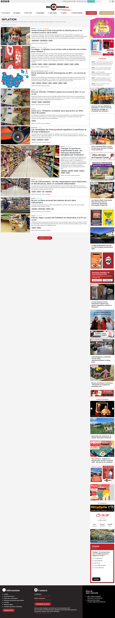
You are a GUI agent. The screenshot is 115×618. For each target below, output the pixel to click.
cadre (33, 83)
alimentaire (34, 208)
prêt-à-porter (60, 64)
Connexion (107, 280)
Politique (46, 28)
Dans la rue (97, 563)
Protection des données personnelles (14, 600)
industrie (55, 83)
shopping (66, 64)
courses (33, 191)
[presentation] (91, 408)
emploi (50, 83)
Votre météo (102, 503)
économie (45, 83)
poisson (63, 172)
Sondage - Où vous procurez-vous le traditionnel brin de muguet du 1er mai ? (101, 553)
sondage (77, 64)
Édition (59, 9)
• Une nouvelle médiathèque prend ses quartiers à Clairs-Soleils (101, 68)
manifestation (40, 139)
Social (40, 127)
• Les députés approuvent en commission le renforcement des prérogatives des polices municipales (101, 79)
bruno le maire (42, 208)
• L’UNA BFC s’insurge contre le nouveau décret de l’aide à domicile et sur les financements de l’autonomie (102, 63)
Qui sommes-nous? (9, 596)
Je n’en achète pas (99, 567)
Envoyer (96, 579)
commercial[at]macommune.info (43, 600)
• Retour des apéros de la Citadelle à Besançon (100, 84)
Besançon (34, 127)
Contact (6, 594)
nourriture (82, 170)
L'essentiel (102, 58)
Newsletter (8, 610)
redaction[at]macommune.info (42, 595)
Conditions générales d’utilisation (13, 606)
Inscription (97, 280)
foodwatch (70, 170)
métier (65, 83)
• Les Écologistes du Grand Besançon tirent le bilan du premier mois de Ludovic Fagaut (101, 73)
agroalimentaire (35, 40)
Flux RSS (6, 602)
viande (68, 172)
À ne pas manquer (102, 399)
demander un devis (42, 604)
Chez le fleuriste (98, 560)
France (33, 28)
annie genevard (43, 40)
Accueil (4, 24)
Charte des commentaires (11, 598)
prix (43, 191)
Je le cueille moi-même (100, 565)
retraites (46, 139)
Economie (39, 28)
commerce (34, 64)
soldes (71, 64)
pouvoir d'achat (52, 64)
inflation (50, 40)
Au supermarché (98, 558)
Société (45, 47)
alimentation (64, 170)
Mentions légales (8, 604)
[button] (110, 1)
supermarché (48, 191)
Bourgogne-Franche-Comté (39, 71)
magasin (45, 64)
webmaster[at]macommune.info (42, 613)
